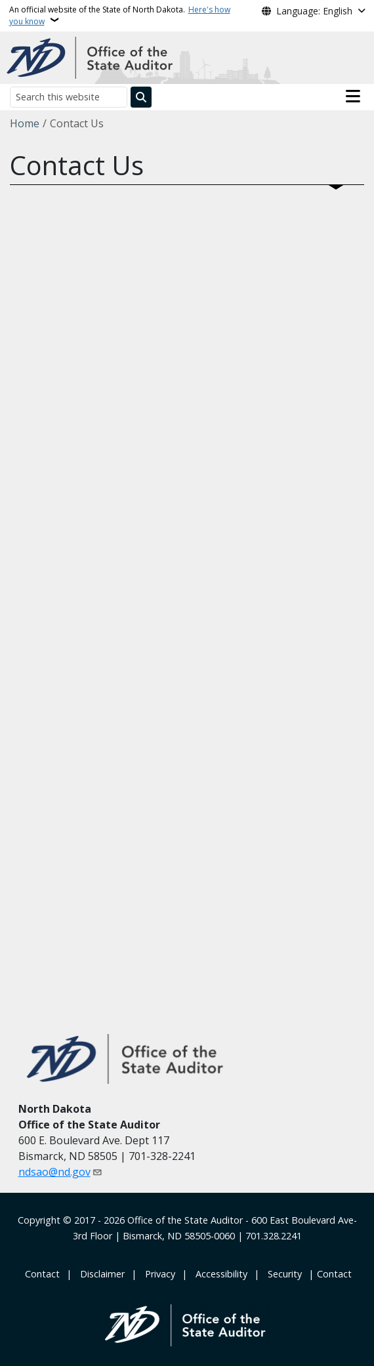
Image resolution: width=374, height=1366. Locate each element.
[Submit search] (141, 97)
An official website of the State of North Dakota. (119, 15)
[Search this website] (68, 97)
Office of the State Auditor (185, 1220)
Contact (334, 1274)
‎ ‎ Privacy (157, 1274)
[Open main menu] (353, 96)
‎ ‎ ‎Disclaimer (100, 1274)
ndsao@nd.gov (54, 1172)
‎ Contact (41, 1274)
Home (24, 123)
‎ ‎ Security (282, 1274)
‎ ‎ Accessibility (218, 1274)
